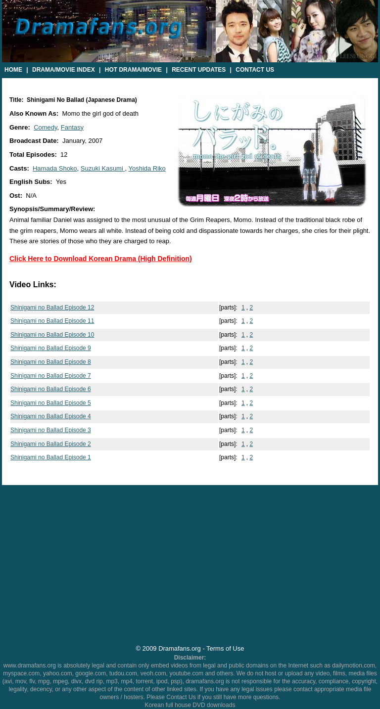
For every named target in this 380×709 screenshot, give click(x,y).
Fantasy (72, 127)
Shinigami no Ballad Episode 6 (50, 389)
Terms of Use (225, 648)
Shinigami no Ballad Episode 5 (50, 402)
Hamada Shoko (55, 168)
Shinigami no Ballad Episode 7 (50, 375)
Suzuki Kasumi (103, 168)
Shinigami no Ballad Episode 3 (50, 430)
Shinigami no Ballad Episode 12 (52, 307)
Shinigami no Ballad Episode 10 (52, 334)
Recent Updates (199, 69)
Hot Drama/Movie (133, 69)
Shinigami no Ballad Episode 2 (50, 444)
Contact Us (255, 69)
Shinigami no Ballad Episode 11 (52, 320)
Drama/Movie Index (63, 69)
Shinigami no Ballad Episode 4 (50, 416)
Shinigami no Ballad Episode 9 (50, 348)
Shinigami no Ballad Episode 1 (50, 457)
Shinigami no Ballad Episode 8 (50, 361)
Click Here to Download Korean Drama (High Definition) (100, 259)
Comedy (45, 127)
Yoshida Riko (146, 168)
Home (13, 69)
